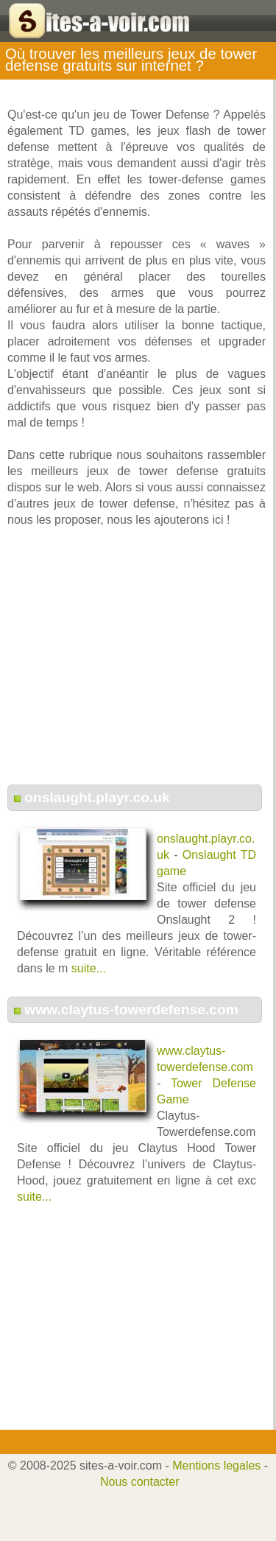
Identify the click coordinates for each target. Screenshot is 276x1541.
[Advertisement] (137, 664)
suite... (88, 968)
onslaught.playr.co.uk (96, 797)
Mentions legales (216, 1465)
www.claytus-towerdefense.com (131, 1009)
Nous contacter (140, 1481)
